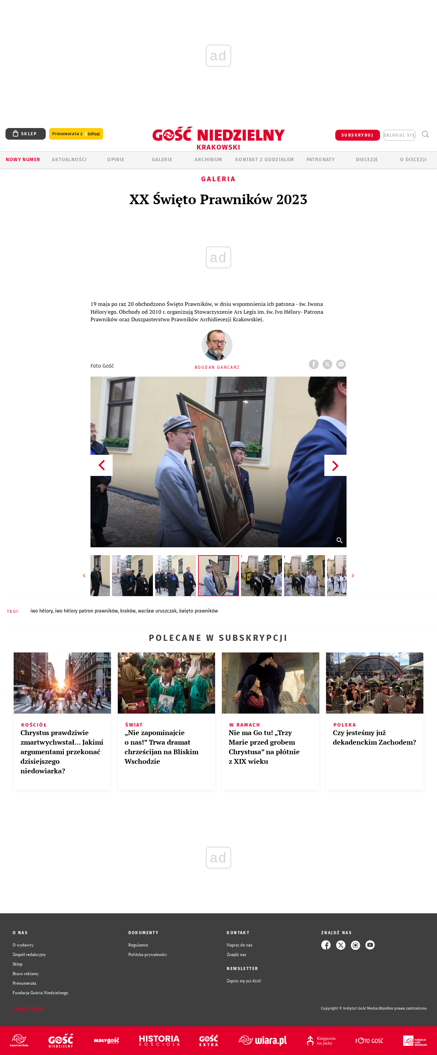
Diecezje (367, 160)
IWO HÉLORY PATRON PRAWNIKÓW (86, 611)
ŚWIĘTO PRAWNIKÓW (198, 611)
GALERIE (162, 160)
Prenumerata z (76, 134)
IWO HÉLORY (41, 611)
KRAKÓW (128, 611)
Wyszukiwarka (425, 134)
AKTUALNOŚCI (69, 160)
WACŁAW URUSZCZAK (157, 611)
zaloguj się (399, 135)
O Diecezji (413, 160)
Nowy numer (23, 160)
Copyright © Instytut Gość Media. (350, 1008)
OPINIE (115, 160)
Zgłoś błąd (28, 1008)
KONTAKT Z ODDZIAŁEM (264, 160)
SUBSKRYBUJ (357, 135)
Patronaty (321, 160)
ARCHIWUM (208, 160)
